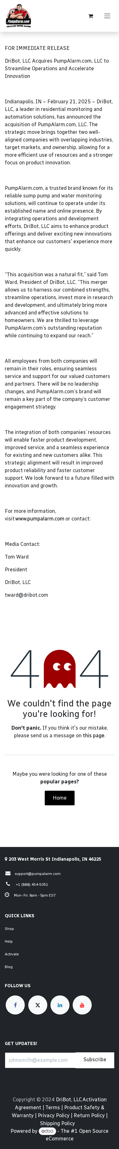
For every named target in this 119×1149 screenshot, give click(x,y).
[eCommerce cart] (90, 16)
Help (9, 941)
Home (60, 798)
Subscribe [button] (94, 1059)
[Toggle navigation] (107, 16)
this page (93, 736)
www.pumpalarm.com (39, 519)
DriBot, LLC (69, 1100)
